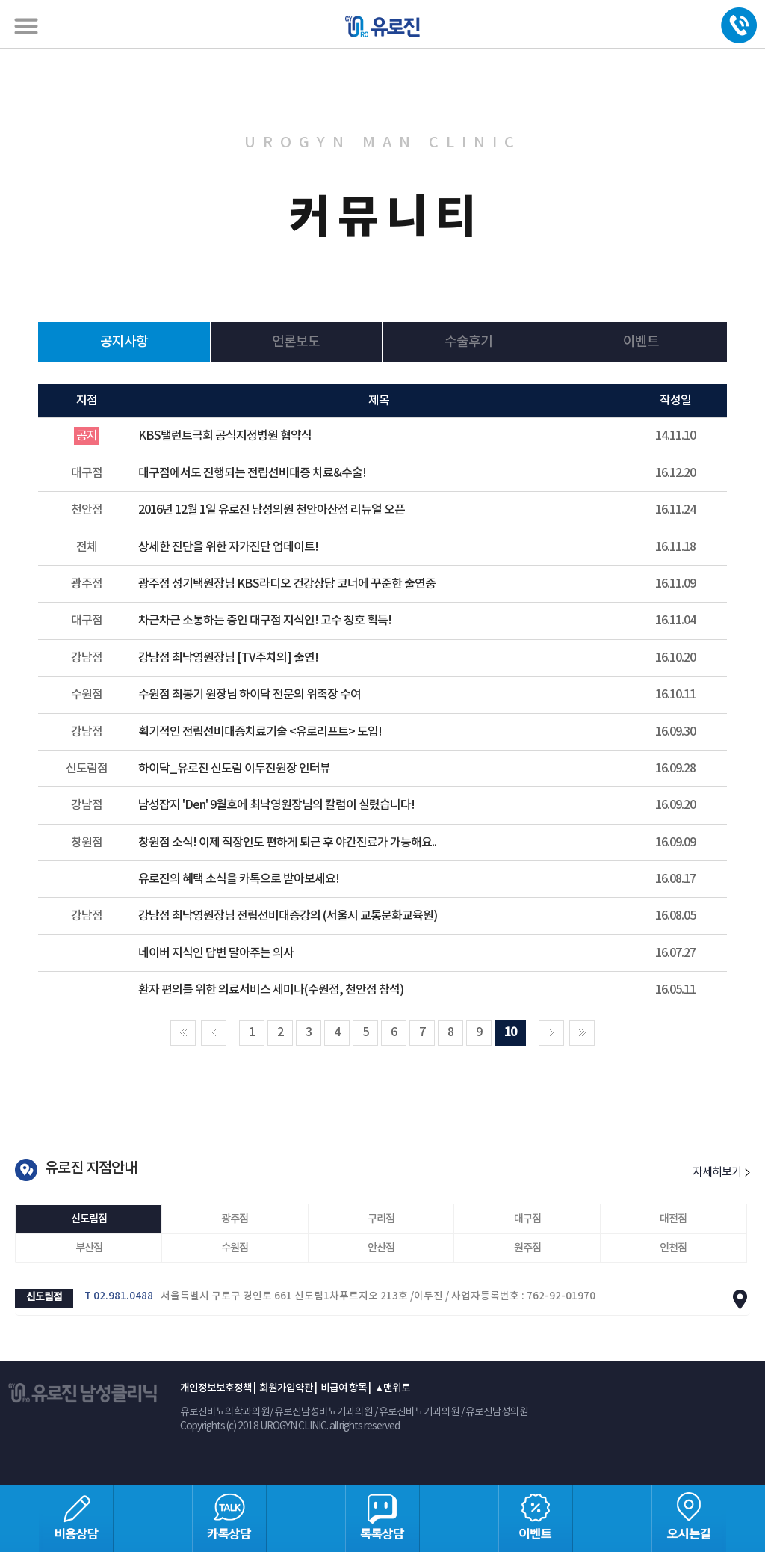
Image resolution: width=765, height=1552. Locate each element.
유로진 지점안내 (91, 1168)
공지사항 (124, 342)
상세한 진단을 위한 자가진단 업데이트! (228, 547)
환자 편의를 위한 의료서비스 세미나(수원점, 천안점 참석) (270, 990)
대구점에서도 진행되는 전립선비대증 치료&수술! (252, 473)
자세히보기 (721, 1172)
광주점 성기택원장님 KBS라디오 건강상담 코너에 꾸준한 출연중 (287, 584)
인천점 (673, 1248)
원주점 (527, 1248)
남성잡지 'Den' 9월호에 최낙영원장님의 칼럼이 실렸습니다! (276, 805)
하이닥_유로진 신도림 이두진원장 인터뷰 (234, 768)
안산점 (381, 1248)
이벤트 (641, 342)
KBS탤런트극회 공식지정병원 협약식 (225, 436)
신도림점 (89, 1219)
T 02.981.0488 (118, 1296)
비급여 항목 (343, 1388)
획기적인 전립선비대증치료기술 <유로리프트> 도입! (260, 732)
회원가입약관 (286, 1388)
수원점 (234, 1248)
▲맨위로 (392, 1388)
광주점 (234, 1219)
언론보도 (296, 342)
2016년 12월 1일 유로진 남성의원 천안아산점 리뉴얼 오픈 (271, 510)
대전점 (673, 1219)
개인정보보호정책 (216, 1388)
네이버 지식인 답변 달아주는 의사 (216, 953)
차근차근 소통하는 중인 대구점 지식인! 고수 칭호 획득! (264, 620)
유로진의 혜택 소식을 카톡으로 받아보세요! (238, 879)
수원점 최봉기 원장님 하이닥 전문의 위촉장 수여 (249, 694)
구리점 (381, 1219)
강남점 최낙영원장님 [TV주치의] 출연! (228, 658)
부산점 (88, 1248)
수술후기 (468, 342)
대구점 (527, 1219)
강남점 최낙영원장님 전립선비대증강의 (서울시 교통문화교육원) (287, 916)
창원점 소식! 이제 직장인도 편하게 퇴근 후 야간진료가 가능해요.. (287, 842)
